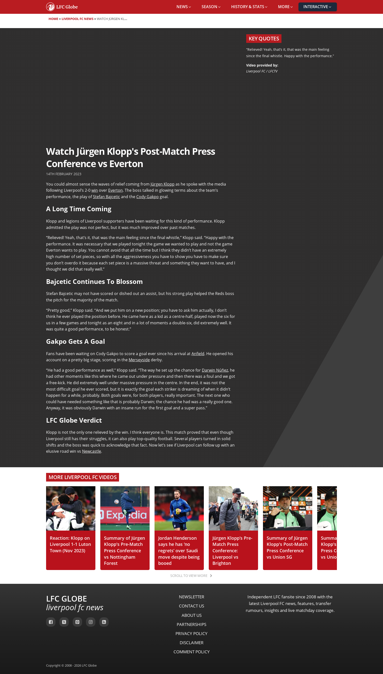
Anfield (198, 353)
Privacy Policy (191, 633)
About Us (192, 615)
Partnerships (191, 624)
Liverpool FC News (77, 19)
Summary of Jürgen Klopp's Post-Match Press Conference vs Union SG (287, 547)
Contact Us (191, 606)
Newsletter (191, 597)
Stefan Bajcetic (106, 196)
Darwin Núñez (215, 370)
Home (53, 19)
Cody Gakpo (147, 196)
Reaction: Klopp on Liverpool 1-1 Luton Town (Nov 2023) (70, 544)
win (94, 190)
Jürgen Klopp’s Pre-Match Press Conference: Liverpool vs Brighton (232, 550)
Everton (115, 190)
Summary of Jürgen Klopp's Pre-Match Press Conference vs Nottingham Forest (124, 550)
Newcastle (91, 451)
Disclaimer (192, 642)
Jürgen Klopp (162, 184)
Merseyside (139, 360)
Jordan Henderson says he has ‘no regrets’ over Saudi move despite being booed (179, 550)
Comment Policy (192, 652)
